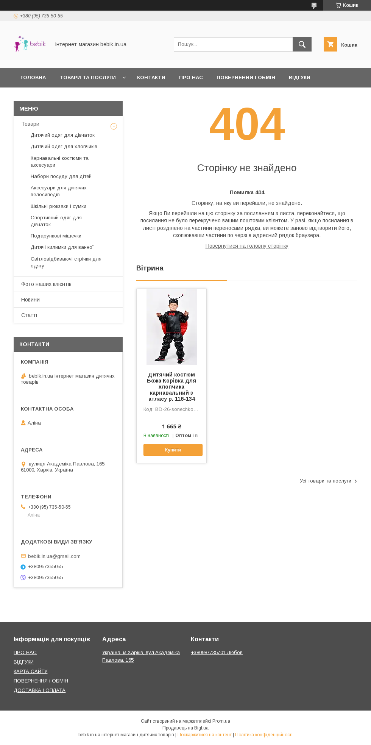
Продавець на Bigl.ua (185, 728)
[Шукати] (302, 44)
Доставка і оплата (47, 97)
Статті (29, 315)
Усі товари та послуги (325, 481)
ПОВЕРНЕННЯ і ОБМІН (41, 681)
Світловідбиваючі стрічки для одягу (66, 262)
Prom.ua (221, 721)
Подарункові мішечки (56, 236)
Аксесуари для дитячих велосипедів (59, 191)
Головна (33, 77)
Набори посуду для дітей (61, 176)
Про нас (191, 77)
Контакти (151, 77)
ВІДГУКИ (24, 662)
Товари (30, 124)
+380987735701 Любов (217, 652)
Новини (30, 300)
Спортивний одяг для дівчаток (56, 221)
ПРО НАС (25, 652)
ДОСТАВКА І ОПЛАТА (39, 690)
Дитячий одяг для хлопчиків (64, 146)
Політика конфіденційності (264, 734)
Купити (173, 450)
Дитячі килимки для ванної (62, 247)
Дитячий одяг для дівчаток (63, 135)
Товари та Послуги (87, 77)
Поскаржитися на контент (205, 734)
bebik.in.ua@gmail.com (54, 556)
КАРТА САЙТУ (30, 671)
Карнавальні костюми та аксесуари (60, 161)
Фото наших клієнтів (46, 284)
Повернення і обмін (246, 77)
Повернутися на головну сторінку (247, 246)
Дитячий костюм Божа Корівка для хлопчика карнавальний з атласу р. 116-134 (171, 387)
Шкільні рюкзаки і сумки (58, 206)
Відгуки (299, 77)
